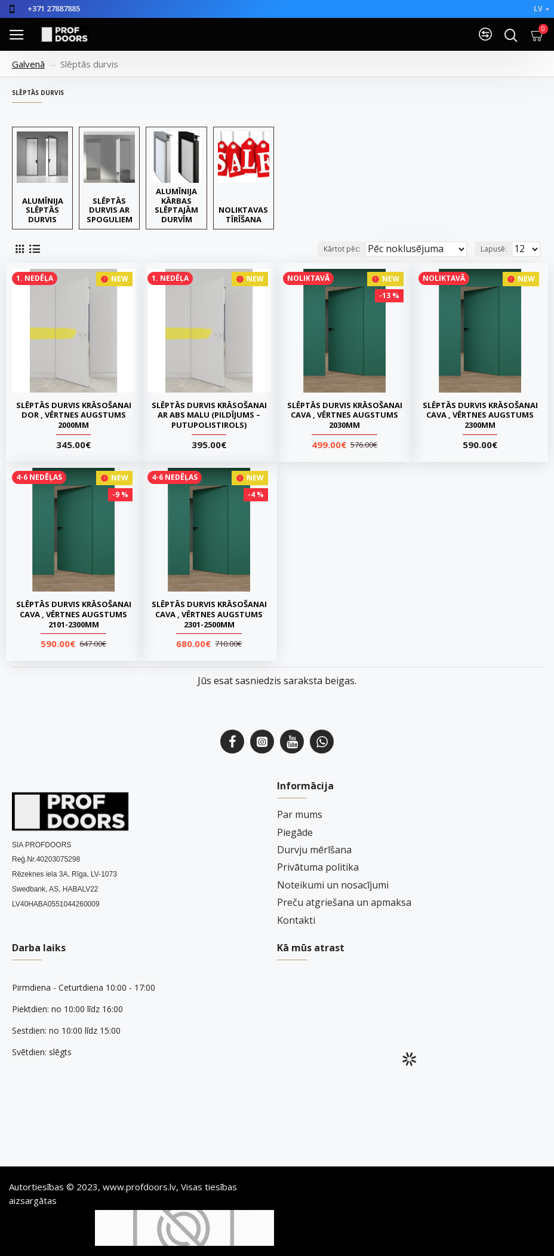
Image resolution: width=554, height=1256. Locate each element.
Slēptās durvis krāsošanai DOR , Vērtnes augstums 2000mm (73, 415)
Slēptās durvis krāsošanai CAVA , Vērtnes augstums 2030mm (344, 415)
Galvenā (28, 64)
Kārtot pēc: (342, 249)
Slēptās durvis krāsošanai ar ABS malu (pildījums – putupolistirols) (209, 415)
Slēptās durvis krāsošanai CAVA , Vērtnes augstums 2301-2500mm (209, 614)
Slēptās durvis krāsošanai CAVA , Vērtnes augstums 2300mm (480, 415)
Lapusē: (494, 249)
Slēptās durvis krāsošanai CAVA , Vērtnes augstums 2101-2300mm (73, 614)
